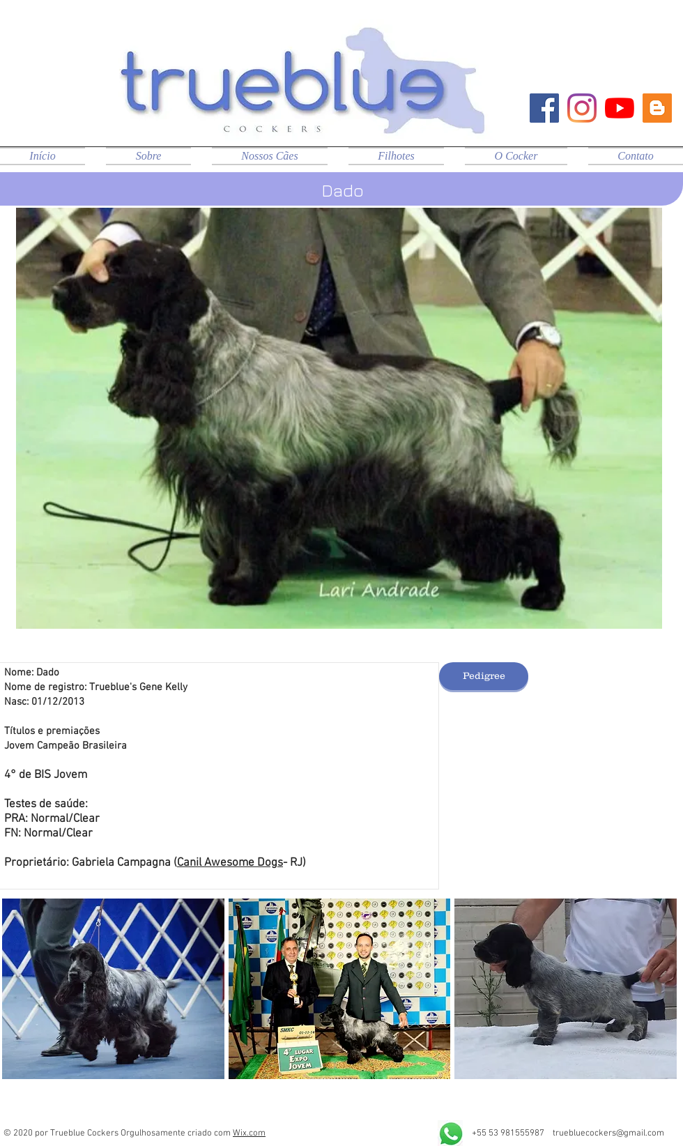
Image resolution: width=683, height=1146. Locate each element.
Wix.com (249, 1133)
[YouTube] (619, 108)
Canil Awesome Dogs (230, 863)
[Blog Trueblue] (657, 108)
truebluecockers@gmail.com (608, 1133)
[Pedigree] (483, 676)
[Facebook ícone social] (544, 108)
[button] (113, 988)
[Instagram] (582, 108)
